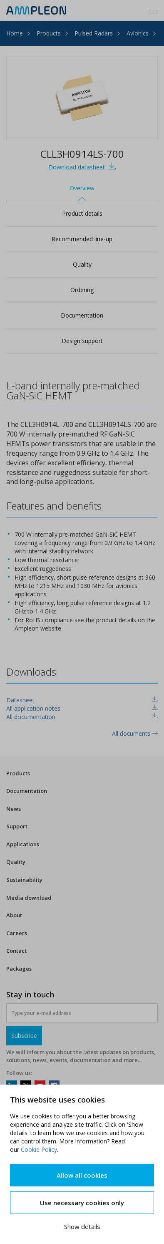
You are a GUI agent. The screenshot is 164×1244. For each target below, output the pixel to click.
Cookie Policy (39, 1149)
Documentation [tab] (82, 315)
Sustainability (24, 879)
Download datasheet (82, 166)
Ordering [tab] (82, 290)
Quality (15, 862)
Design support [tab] (82, 341)
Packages (19, 968)
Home (14, 33)
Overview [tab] (82, 188)
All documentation (30, 717)
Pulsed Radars (94, 33)
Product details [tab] (82, 213)
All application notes (33, 708)
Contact (16, 950)
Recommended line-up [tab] (82, 239)
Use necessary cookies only (82, 1203)
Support (16, 826)
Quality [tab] (82, 264)
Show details (82, 1226)
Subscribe (24, 1036)
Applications (22, 844)
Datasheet (20, 700)
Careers (16, 933)
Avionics (138, 33)
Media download (29, 897)
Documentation (26, 791)
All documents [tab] (135, 733)
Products (49, 33)
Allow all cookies (82, 1175)
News (13, 809)
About (14, 915)
